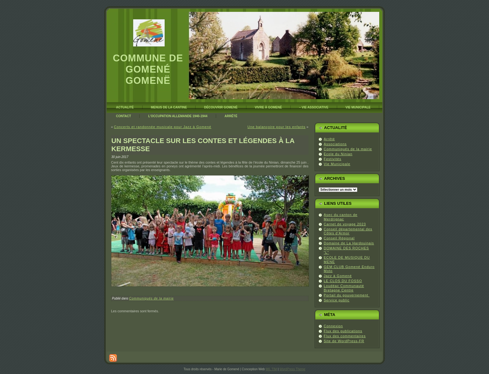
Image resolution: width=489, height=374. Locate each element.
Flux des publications (343, 331)
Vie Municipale (337, 164)
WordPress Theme (292, 369)
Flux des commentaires (345, 336)
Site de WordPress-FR (344, 341)
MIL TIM (271, 369)
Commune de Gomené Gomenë (148, 69)
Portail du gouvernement (347, 295)
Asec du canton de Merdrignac (340, 217)
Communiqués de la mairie (151, 298)
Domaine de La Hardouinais (349, 243)
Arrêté (329, 139)
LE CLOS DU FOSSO (343, 281)
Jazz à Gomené (338, 276)
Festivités (332, 159)
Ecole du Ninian (338, 154)
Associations (335, 144)
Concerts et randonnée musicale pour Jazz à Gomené (162, 127)
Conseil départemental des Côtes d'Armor (348, 231)
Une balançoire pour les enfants (276, 127)
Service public (336, 300)
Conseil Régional (339, 238)
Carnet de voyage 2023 (345, 224)
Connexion (333, 326)
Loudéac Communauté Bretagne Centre (344, 288)
